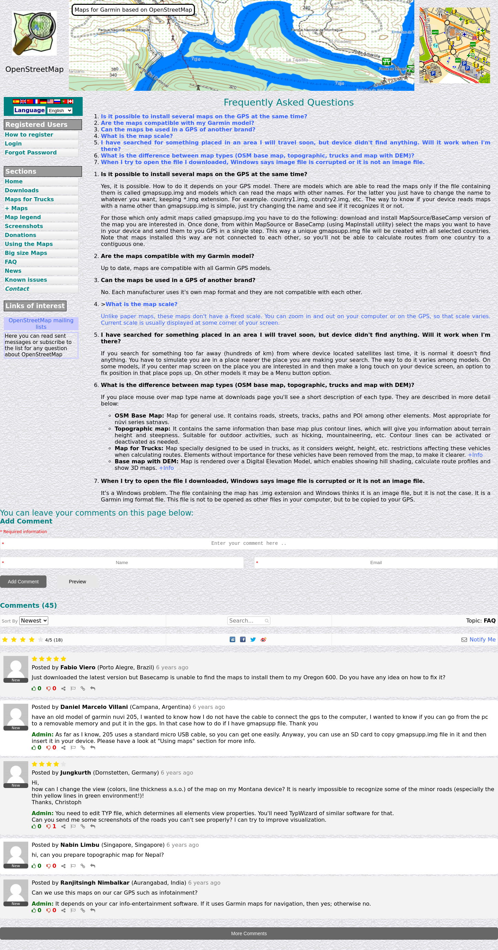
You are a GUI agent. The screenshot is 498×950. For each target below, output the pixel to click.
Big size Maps (26, 253)
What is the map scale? (137, 136)
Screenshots (24, 226)
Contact (17, 288)
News (13, 271)
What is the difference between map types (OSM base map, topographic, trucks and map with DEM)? (257, 155)
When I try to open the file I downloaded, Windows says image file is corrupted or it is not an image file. (263, 162)
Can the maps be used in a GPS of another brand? (178, 129)
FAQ (11, 262)
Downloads (22, 190)
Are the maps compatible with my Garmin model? (177, 123)
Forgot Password (31, 152)
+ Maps (16, 208)
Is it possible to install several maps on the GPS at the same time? (204, 116)
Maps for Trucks (29, 199)
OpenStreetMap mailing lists (41, 323)
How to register (29, 134)
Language (29, 110)
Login (13, 143)
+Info (475, 455)
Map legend (23, 217)
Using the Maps (29, 244)
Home (14, 181)
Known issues (26, 280)
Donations (21, 235)
